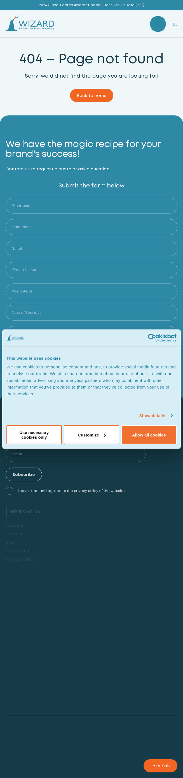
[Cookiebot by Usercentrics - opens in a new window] (152, 337)
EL (175, 24)
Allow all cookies (149, 434)
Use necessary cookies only (34, 435)
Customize (92, 434)
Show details (152, 415)
